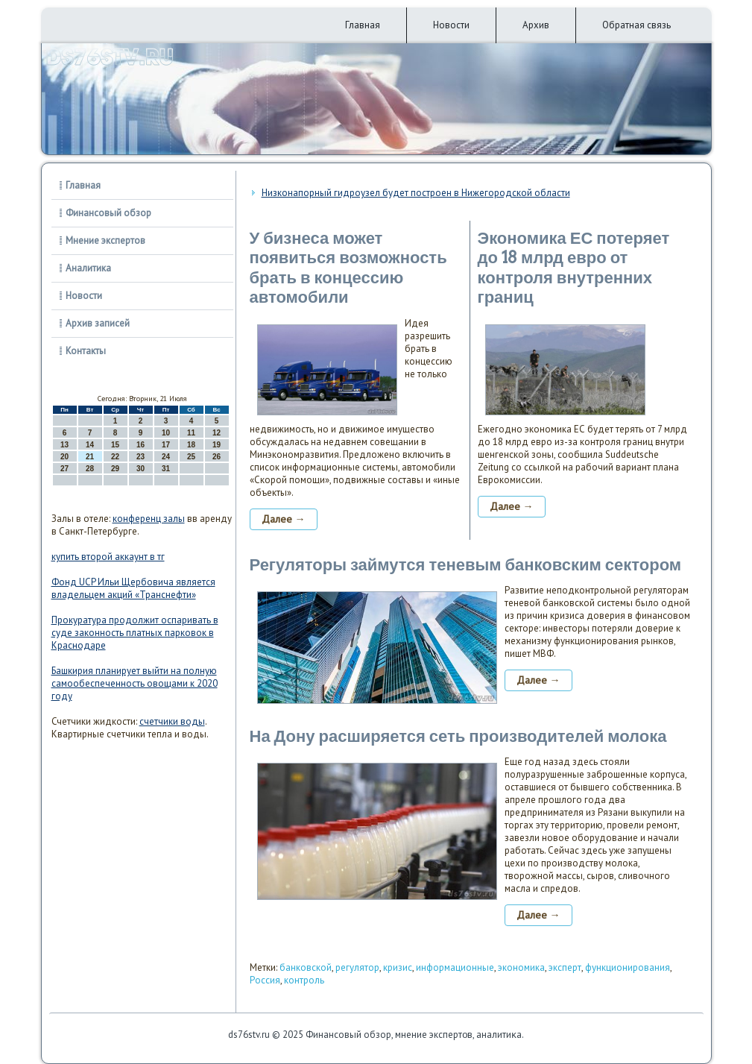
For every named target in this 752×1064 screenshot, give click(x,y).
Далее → (284, 519)
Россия (265, 980)
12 (216, 433)
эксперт (565, 967)
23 (140, 457)
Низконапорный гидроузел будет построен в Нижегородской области (416, 192)
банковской (305, 967)
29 (115, 469)
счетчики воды (172, 721)
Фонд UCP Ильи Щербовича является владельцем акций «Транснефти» (133, 588)
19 (216, 445)
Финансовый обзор (108, 213)
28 (90, 469)
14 (90, 445)
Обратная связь (636, 25)
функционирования (627, 967)
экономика (521, 967)
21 (90, 457)
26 (216, 457)
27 (64, 469)
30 (140, 469)
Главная (362, 25)
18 (191, 445)
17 (166, 445)
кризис (397, 967)
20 (64, 457)
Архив (535, 25)
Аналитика (88, 268)
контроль (304, 980)
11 (191, 433)
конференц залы (149, 518)
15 (115, 445)
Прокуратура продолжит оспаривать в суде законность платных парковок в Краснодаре (134, 633)
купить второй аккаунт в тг (108, 556)
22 (115, 457)
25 (191, 457)
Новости (451, 25)
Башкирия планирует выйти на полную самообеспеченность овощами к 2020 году (134, 683)
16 (140, 445)
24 (166, 457)
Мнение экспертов (105, 240)
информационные (455, 967)
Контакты (86, 350)
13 (64, 445)
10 (166, 433)
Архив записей (98, 323)
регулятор (357, 967)
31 (166, 469)
